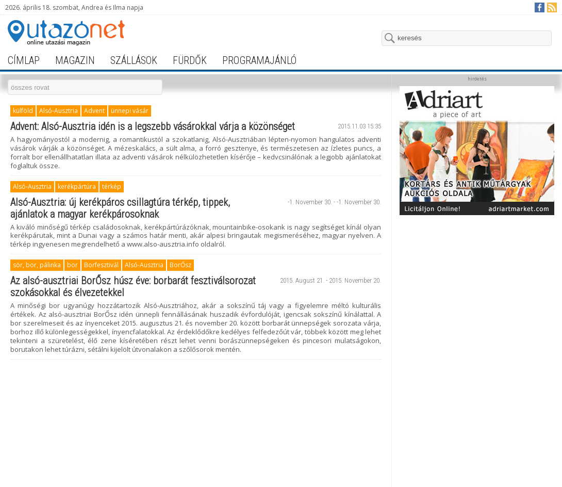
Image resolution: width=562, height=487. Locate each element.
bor (72, 265)
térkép (111, 186)
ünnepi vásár (129, 110)
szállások (133, 60)
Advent (94, 110)
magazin (75, 60)
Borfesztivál (101, 265)
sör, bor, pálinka (37, 265)
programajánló (259, 60)
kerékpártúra (77, 186)
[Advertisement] (477, 284)
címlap (24, 60)
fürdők (190, 60)
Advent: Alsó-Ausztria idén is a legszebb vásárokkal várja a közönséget (152, 126)
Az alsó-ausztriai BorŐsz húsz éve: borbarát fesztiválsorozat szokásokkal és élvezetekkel (133, 286)
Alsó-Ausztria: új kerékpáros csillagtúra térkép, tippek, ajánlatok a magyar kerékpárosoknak (120, 208)
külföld (23, 110)
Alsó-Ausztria (58, 110)
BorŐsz (180, 265)
